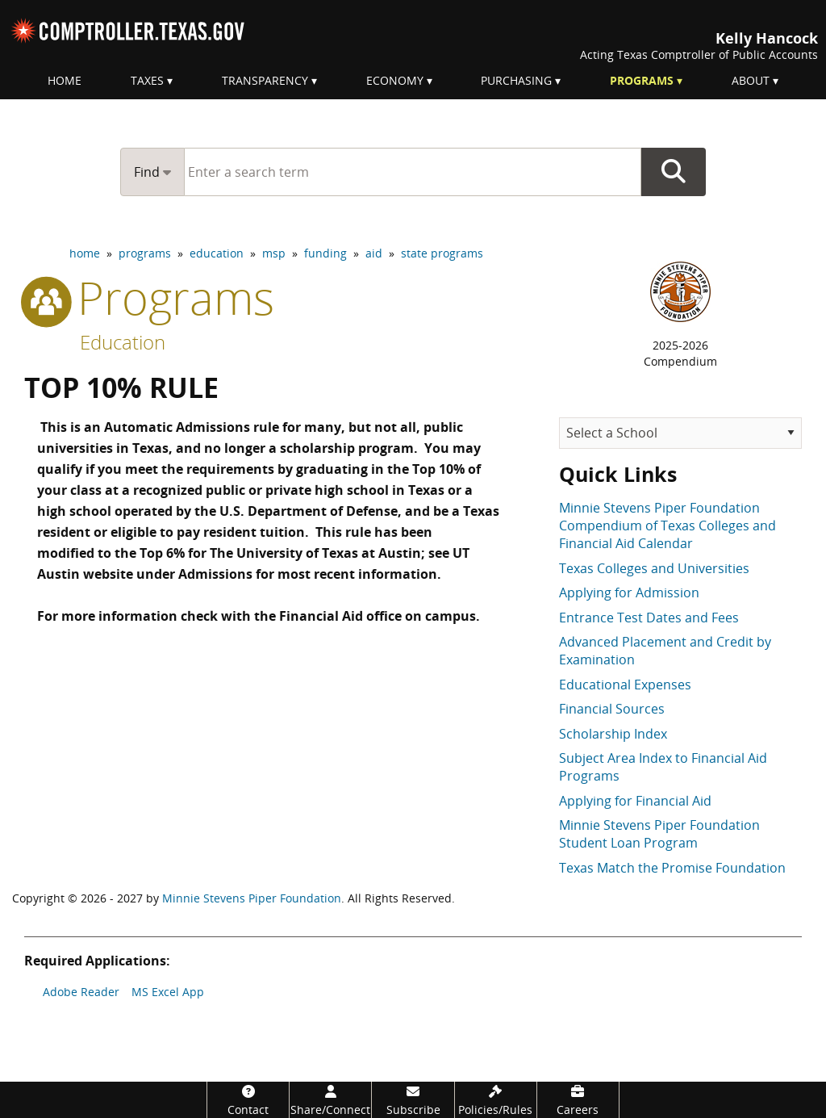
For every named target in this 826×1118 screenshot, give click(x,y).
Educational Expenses (625, 684)
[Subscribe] (412, 1100)
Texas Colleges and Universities (654, 568)
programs (145, 253)
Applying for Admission (629, 592)
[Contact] (248, 1100)
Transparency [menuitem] (265, 80)
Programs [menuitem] (642, 80)
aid (373, 253)
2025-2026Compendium (680, 353)
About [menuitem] (751, 80)
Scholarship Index (613, 734)
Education (122, 342)
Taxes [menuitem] (147, 80)
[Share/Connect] (330, 1100)
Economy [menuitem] (394, 80)
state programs (442, 253)
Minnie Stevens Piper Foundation (251, 898)
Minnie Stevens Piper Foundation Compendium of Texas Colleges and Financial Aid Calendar (667, 526)
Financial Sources (612, 709)
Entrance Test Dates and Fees (649, 617)
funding (325, 253)
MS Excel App (167, 991)
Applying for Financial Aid (635, 801)
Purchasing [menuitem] (516, 80)
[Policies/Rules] (495, 1100)
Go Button (673, 172)
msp (274, 253)
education (217, 253)
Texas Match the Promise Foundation (672, 868)
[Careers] (578, 1100)
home (84, 253)
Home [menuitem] (64, 80)
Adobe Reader (81, 991)
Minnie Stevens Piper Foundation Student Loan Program (659, 834)
